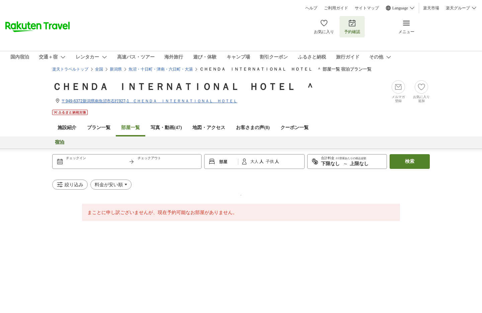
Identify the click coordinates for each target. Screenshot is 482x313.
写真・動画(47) (166, 127)
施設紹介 (67, 127)
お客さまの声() (252, 127)
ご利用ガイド (336, 8)
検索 (409, 161)
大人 (254, 161)
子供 (270, 161)
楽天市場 (431, 8)
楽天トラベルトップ (70, 69)
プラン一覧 (98, 127)
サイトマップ (367, 8)
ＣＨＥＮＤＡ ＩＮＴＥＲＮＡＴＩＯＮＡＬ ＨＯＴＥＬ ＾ (183, 87)
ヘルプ (311, 8)
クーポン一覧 (294, 127)
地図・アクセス (208, 127)
